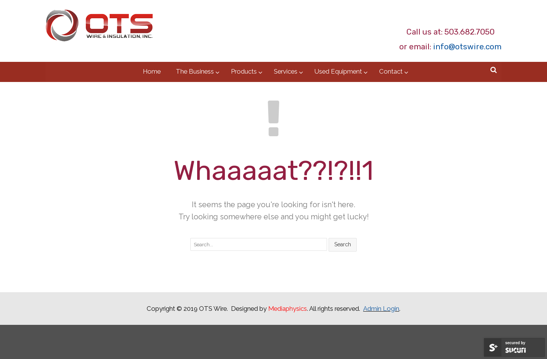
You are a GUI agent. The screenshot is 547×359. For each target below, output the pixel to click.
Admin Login (381, 308)
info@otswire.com (467, 46)
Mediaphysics (287, 308)
